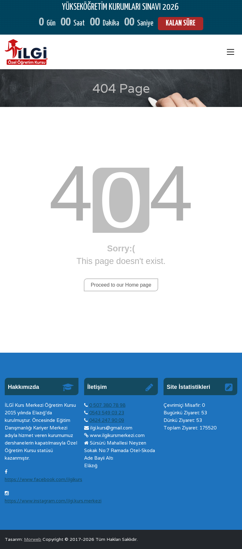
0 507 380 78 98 (107, 405)
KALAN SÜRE (180, 23)
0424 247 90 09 (106, 420)
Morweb (32, 539)
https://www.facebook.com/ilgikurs (43, 479)
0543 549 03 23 (106, 413)
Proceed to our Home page (121, 285)
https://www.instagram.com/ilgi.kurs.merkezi (53, 501)
